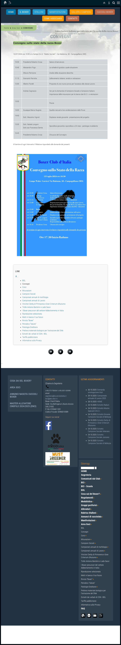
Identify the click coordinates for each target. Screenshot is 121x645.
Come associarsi (53, 18)
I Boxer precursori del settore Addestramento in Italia (43, 310)
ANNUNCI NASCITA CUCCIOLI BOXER (23, 395)
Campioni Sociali (29, 294)
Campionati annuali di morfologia (35, 297)
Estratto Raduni (103, 405)
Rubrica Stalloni (88, 512)
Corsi (24, 287)
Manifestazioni (88, 520)
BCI (82, 482)
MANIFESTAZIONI (57, 12)
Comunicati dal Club (90, 478)
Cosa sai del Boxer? (90, 493)
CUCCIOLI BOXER (105, 12)
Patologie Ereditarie (30, 327)
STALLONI (39, 12)
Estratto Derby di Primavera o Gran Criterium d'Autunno (99, 423)
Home (11, 12)
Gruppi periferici (89, 505)
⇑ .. (16, 276)
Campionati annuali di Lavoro (33, 300)
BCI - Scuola (87, 486)
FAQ (83, 608)
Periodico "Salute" (29, 324)
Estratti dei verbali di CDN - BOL (34, 334)
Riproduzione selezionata (32, 314)
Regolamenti (87, 497)
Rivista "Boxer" (28, 320)
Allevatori (85, 509)
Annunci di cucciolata (91, 516)
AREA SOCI (15, 387)
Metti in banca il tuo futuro (32, 317)
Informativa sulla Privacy (32, 340)
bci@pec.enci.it (51, 399)
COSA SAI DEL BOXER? (20, 380)
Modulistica (86, 501)
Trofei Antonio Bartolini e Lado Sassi (36, 307)
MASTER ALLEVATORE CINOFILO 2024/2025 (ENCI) (23, 405)
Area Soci (16, 28)
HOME (99, 402)
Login (116, 630)
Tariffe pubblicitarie (30, 337)
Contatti (72, 18)
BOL (24, 280)
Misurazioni (26, 290)
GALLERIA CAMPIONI (81, 12)
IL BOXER (24, 12)
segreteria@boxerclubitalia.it (55, 396)
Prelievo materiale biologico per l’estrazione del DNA (42, 330)
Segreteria (86, 474)
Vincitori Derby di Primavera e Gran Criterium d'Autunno (43, 304)
